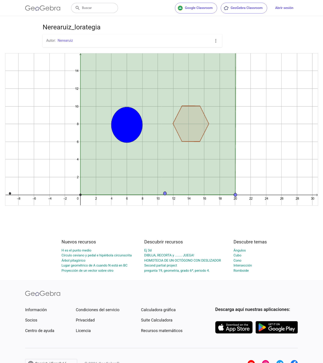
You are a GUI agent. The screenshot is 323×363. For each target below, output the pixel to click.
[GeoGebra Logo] (42, 8)
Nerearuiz (65, 40)
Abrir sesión (284, 8)
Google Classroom (195, 8)
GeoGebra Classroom (243, 8)
